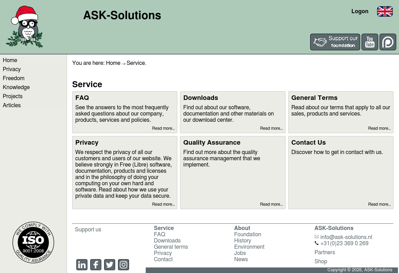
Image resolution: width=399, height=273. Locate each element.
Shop (321, 261)
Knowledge (16, 87)
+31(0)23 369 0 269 (342, 243)
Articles (12, 105)
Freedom (13, 78)
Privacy (12, 69)
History (242, 241)
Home (10, 60)
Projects (13, 96)
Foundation (247, 234)
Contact (163, 259)
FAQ (159, 234)
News (241, 259)
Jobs (240, 253)
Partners (325, 252)
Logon (359, 11)
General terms (171, 247)
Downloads (167, 241)
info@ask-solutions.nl (343, 237)
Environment (249, 247)
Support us (88, 229)
